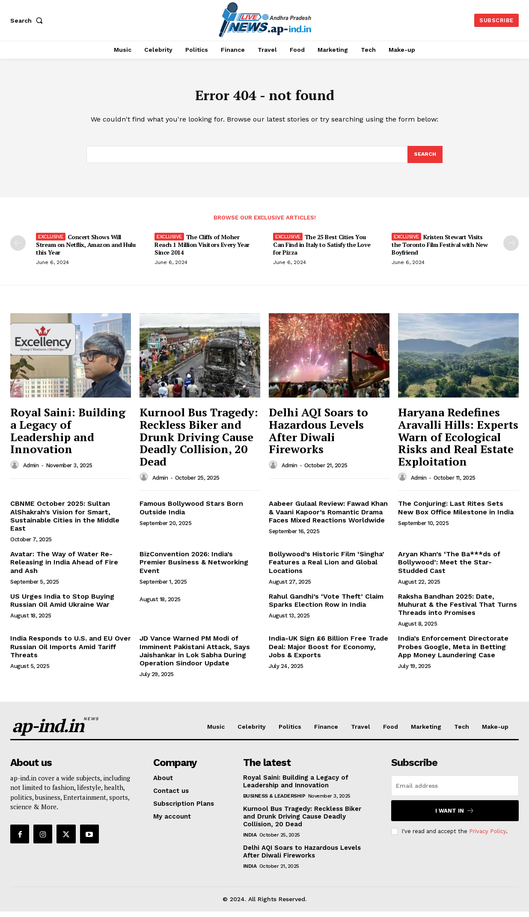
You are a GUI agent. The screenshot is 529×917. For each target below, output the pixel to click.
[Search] (425, 159)
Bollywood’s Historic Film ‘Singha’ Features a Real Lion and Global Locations (326, 567)
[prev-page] (18, 248)
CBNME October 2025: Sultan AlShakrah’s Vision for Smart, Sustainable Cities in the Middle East (64, 521)
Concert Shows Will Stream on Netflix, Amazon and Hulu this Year (85, 250)
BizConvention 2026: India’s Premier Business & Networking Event (194, 567)
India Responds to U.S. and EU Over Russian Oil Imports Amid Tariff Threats (70, 652)
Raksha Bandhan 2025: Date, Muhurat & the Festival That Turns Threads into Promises (457, 610)
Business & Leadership (274, 801)
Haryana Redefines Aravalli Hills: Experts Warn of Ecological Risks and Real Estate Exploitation (458, 442)
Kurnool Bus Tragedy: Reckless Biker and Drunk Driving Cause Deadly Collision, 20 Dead (199, 442)
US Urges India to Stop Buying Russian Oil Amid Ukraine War (62, 606)
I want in (454, 816)
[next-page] (511, 248)
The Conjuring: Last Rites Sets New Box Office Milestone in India (456, 513)
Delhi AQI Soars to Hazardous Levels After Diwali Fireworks (318, 436)
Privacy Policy (487, 837)
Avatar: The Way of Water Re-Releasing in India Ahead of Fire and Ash (64, 567)
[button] (28, 21)
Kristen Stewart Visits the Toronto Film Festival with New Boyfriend (439, 250)
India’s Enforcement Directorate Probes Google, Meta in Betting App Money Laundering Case (453, 652)
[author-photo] (15, 470)
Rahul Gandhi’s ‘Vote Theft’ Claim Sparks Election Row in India (326, 606)
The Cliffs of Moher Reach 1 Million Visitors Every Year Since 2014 (202, 250)
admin (31, 471)
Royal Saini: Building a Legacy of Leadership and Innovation (67, 436)
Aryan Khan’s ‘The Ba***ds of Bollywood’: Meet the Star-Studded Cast (449, 567)
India (250, 840)
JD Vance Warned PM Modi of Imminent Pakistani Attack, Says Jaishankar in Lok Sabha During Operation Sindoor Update (195, 656)
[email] (455, 791)
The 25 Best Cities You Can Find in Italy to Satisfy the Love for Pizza (322, 250)
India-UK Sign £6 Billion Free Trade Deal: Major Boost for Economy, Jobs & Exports (328, 652)
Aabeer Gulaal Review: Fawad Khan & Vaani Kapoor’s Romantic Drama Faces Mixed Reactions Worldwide (328, 517)
